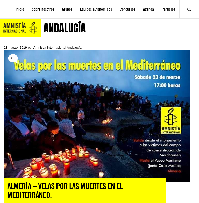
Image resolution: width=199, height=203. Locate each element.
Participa (168, 9)
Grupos (67, 9)
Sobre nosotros (43, 9)
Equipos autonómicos (96, 9)
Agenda (148, 9)
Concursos (127, 9)
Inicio (20, 9)
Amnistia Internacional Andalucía (57, 47)
